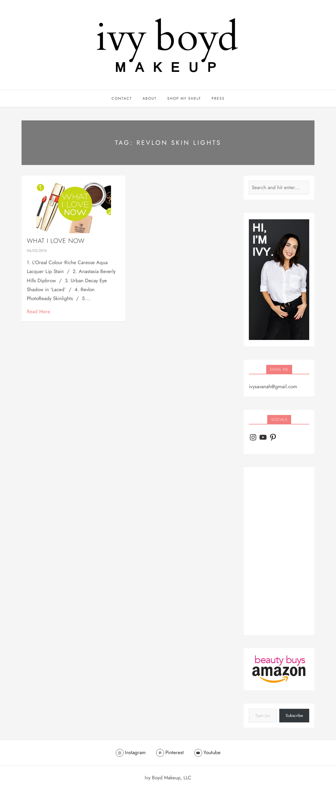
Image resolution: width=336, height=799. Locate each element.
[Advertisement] (279, 551)
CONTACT (122, 98)
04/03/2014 (37, 250)
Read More (38, 311)
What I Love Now (56, 240)
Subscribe (294, 715)
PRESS (218, 98)
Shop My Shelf (184, 98)
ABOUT (150, 98)
